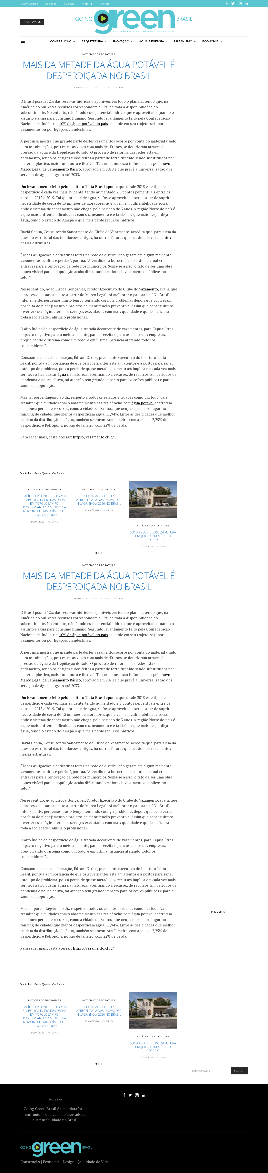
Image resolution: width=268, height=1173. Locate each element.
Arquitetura (92, 41)
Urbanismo (183, 41)
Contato (104, 3)
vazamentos (161, 237)
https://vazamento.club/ (93, 437)
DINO (121, 87)
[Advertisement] (218, 990)
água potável (143, 402)
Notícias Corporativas (98, 54)
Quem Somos (29, 3)
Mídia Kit (87, 3)
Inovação (121, 41)
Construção (60, 41)
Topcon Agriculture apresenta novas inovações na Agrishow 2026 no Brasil (98, 500)
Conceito (51, 3)
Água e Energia (151, 41)
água (24, 220)
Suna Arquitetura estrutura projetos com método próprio (153, 536)
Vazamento (148, 289)
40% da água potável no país (83, 123)
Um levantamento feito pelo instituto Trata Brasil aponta (69, 186)
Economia (210, 41)
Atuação (69, 3)
